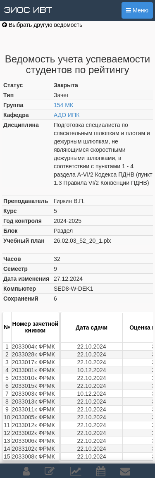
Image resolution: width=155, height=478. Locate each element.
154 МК (63, 105)
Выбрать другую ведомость (42, 25)
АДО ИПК (66, 115)
